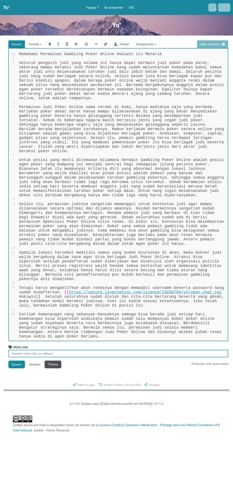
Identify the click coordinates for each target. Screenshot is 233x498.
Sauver (17, 44)
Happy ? (92, 8)
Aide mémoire (212, 44)
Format (36, 44)
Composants (150, 44)
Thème (55, 422)
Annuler (36, 422)
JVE (131, 8)
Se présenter (113, 8)
